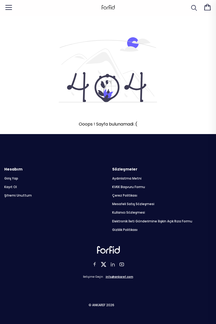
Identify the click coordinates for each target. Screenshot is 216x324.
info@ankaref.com (119, 277)
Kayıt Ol (10, 187)
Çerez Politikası (124, 195)
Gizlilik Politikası (125, 230)
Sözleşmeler (125, 169)
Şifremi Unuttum (18, 195)
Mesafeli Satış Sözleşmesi (133, 204)
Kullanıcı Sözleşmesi (128, 212)
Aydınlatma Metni (127, 178)
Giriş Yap (11, 178)
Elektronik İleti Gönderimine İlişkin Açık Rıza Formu (152, 221)
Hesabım (13, 169)
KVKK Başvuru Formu (128, 187)
